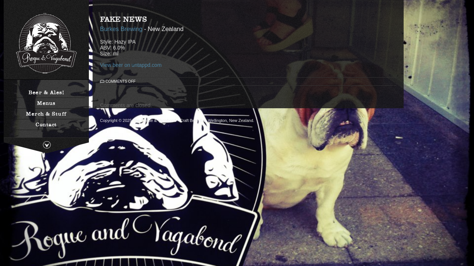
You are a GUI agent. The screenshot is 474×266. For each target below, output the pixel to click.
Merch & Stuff (46, 114)
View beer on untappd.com (130, 65)
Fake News (123, 19)
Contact (46, 124)
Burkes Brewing (121, 28)
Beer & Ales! (46, 92)
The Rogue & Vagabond (46, 43)
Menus (46, 103)
